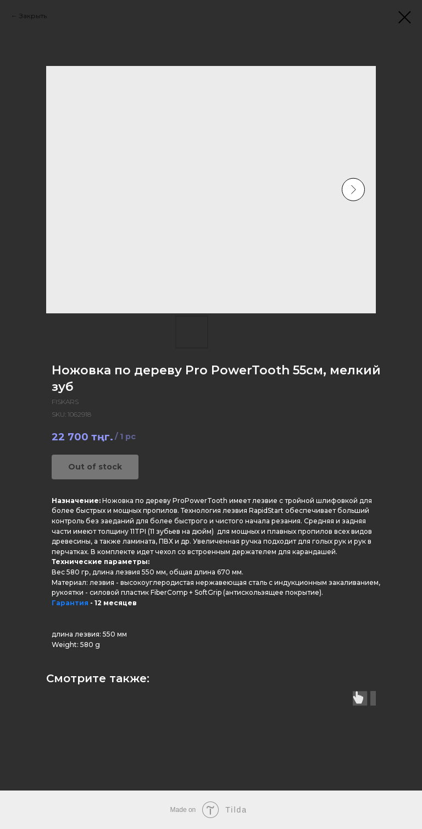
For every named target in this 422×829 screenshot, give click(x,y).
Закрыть (33, 16)
